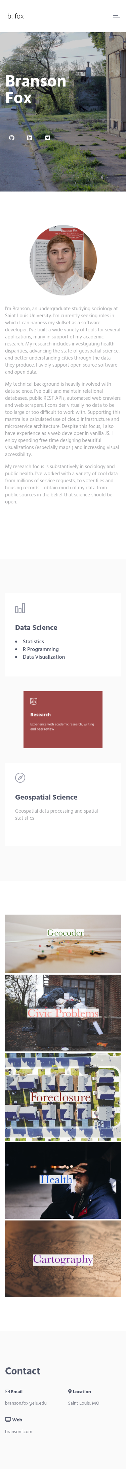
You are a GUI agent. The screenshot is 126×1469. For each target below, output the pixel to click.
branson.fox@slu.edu (26, 1403)
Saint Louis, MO (83, 1403)
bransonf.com (18, 1432)
